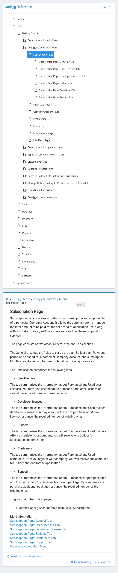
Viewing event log (34, 161)
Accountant (25, 240)
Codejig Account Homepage (39, 197)
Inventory (24, 219)
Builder (17, 19)
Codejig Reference (18, 7)
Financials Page (38, 104)
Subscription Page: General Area (53, 62)
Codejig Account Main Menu (40, 47)
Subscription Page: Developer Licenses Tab (59, 76)
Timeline (23, 254)
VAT (21, 268)
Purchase (24, 211)
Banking (23, 247)
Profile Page (36, 119)
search (80, 304)
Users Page (36, 126)
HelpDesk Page (38, 140)
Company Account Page (43, 112)
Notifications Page (40, 133)
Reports (23, 233)
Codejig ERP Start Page (37, 169)
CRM (22, 226)
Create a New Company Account (42, 147)
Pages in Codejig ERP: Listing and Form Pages (50, 176)
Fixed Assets (26, 261)
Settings (23, 276)
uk (104, 7)
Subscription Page (40, 54)
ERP (15, 26)
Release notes (21, 283)
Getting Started (27, 33)
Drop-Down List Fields (37, 190)
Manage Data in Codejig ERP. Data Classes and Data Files (56, 183)
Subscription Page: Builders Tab (53, 83)
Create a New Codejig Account (41, 40)
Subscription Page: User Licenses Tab (56, 69)
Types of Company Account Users (43, 154)
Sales (22, 204)
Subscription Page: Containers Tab (54, 90)
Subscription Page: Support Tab (53, 97)
